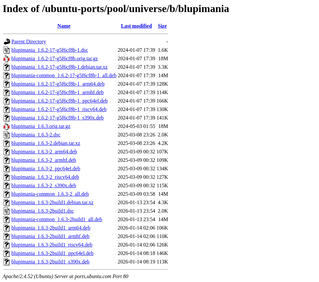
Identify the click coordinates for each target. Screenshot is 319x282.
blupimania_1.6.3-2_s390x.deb (43, 185)
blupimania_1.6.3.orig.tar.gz (40, 126)
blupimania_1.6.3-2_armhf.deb (43, 160)
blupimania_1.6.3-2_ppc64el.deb (45, 168)
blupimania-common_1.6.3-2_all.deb (50, 194)
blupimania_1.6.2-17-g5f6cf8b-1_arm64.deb (58, 84)
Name (63, 26)
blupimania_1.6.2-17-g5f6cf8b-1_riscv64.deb (59, 109)
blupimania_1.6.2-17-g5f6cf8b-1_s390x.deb (57, 117)
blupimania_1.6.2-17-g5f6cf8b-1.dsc (49, 50)
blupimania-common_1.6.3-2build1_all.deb (56, 219)
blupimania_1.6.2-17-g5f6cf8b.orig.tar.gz (54, 58)
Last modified (136, 26)
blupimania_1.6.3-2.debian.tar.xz (45, 143)
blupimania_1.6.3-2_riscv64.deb (45, 177)
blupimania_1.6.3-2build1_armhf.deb (50, 236)
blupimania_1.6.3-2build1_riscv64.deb (51, 244)
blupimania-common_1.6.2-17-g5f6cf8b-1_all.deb (63, 75)
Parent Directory (28, 41)
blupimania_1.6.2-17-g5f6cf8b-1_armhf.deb (57, 92)
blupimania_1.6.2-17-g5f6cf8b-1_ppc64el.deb (59, 101)
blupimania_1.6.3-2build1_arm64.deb (50, 228)
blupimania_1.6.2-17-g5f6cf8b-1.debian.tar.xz (59, 67)
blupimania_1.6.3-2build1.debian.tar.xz (52, 202)
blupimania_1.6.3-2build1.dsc (42, 211)
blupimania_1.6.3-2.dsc (36, 134)
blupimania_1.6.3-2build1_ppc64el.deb (52, 253)
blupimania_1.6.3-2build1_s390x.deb (50, 261)
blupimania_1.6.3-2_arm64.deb (44, 151)
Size (162, 26)
